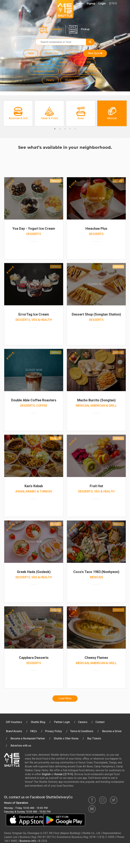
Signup (91, 3)
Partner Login (62, 722)
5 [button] (75, 129)
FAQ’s (33, 731)
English (46, 774)
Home (79, 3)
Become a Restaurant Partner (27, 738)
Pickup (85, 29)
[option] (18, 113)
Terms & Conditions (81, 731)
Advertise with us (20, 745)
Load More (65, 698)
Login (102, 3)
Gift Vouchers (14, 722)
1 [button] (55, 129)
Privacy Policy (53, 731)
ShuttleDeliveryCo (59, 797)
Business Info (27, 840)
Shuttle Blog (38, 722)
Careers (82, 722)
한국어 (113, 3)
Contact (99, 722)
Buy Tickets (94, 738)
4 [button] (70, 129)
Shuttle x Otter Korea (66, 738)
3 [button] (65, 129)
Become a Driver (112, 731)
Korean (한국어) (63, 774)
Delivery (56, 29)
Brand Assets (14, 731)
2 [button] (60, 129)
